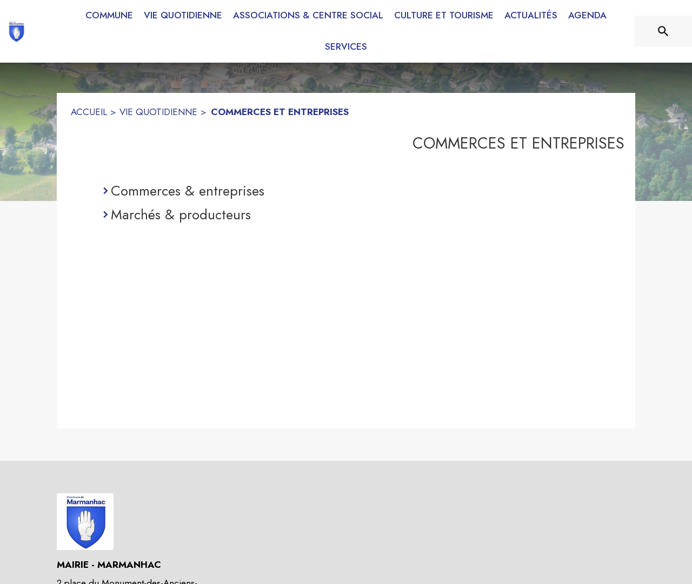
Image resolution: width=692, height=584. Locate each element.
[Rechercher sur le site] (663, 31)
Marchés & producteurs (181, 214)
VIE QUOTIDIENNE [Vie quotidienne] (158, 111)
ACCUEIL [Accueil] (89, 111)
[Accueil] (16, 31)
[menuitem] (109, 13)
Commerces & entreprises (187, 191)
